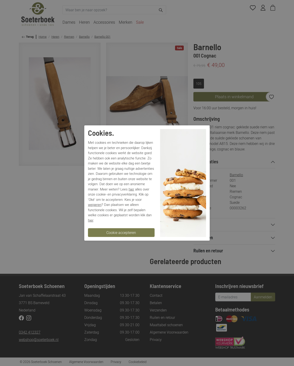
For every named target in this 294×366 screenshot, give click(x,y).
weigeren (95, 204)
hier (131, 189)
